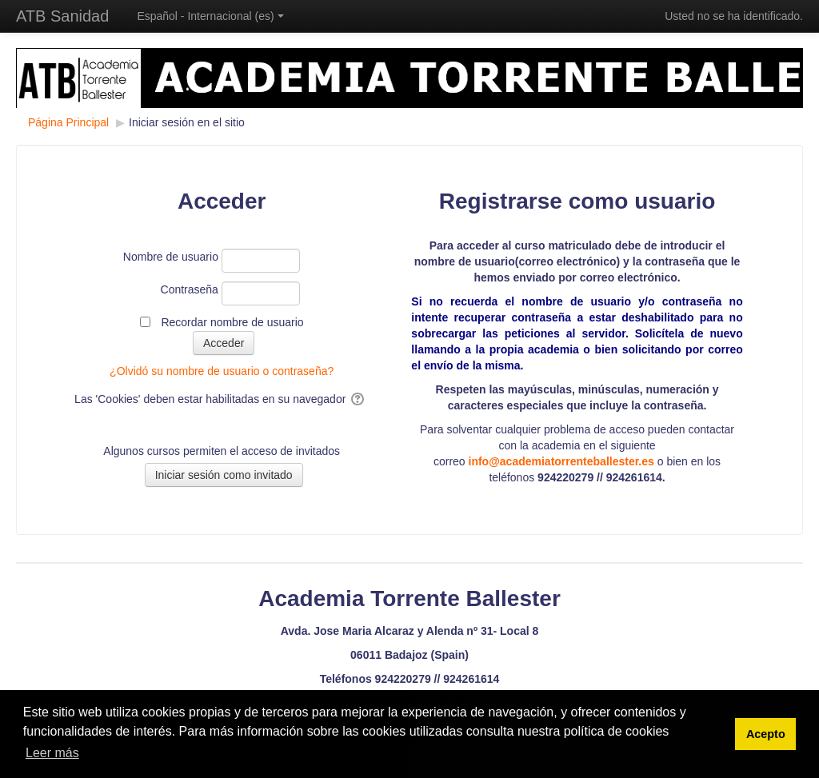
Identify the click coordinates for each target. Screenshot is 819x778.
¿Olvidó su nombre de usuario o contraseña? (222, 371)
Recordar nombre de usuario (232, 322)
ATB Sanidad (62, 16)
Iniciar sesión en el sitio (187, 122)
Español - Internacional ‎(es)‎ (210, 16)
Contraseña (189, 289)
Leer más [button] (52, 753)
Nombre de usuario (170, 256)
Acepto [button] (765, 734)
